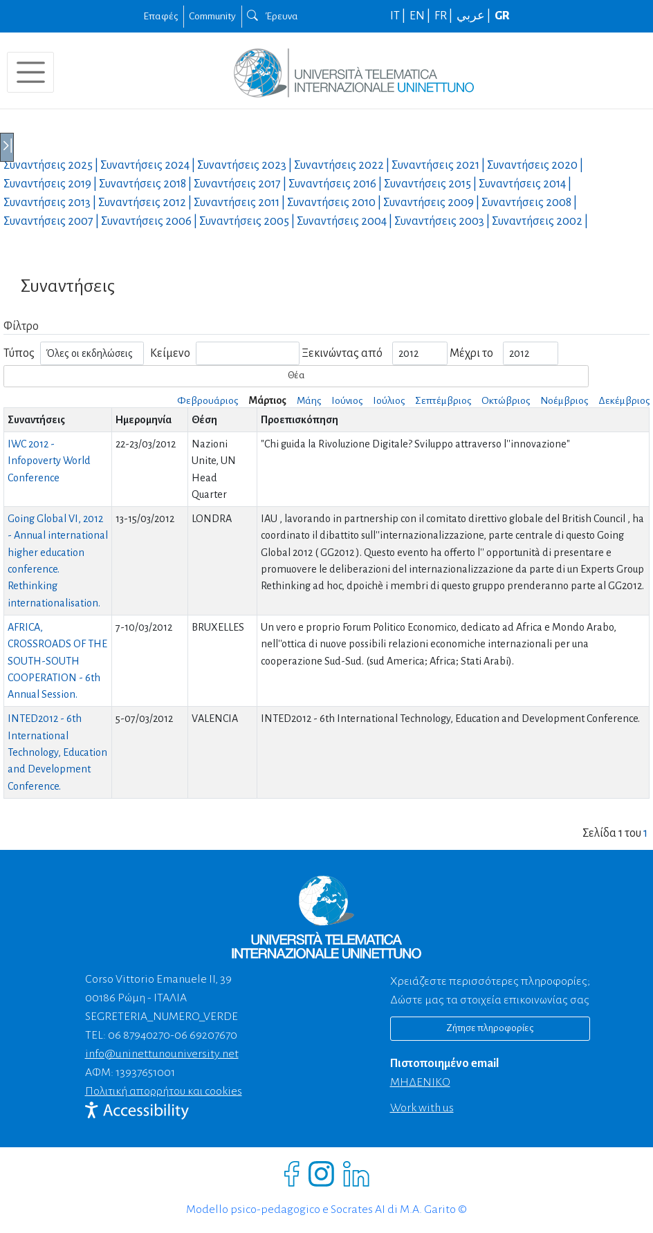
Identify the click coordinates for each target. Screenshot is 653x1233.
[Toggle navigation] (30, 72)
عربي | (475, 16)
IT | (398, 16)
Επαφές (160, 15)
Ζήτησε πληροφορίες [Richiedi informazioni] (489, 1028)
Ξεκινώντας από (342, 353)
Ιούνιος (346, 400)
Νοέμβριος (564, 400)
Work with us (422, 1108)
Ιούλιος (389, 400)
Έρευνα (272, 15)
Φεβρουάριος (207, 400)
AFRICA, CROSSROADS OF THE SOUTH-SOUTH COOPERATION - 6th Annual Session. (57, 661)
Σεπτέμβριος (443, 400)
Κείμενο (170, 353)
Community (212, 15)
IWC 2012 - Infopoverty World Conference (49, 460)
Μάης (309, 400)
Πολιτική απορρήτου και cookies (163, 1091)
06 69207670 (205, 1035)
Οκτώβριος (505, 400)
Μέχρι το (471, 353)
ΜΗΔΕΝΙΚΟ (420, 1082)
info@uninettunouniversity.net (162, 1054)
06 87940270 (139, 1035)
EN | (421, 16)
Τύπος (19, 353)
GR (502, 16)
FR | (444, 16)
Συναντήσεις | (51, 165)
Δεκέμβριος (624, 400)
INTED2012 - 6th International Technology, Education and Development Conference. (57, 752)
